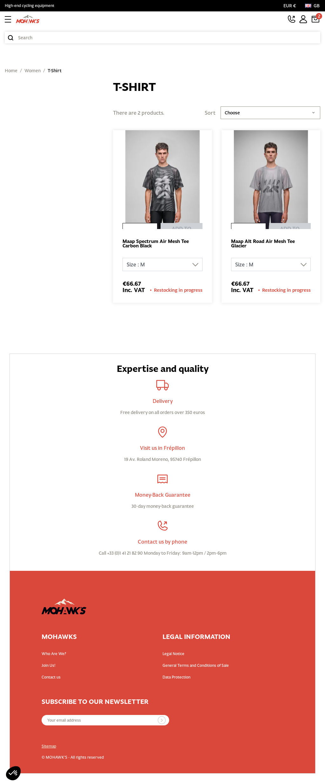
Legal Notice (173, 654)
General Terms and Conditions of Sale (195, 666)
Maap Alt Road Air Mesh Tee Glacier (265, 244)
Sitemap (49, 747)
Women (32, 70)
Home (11, 70)
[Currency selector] (291, 6)
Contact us (51, 678)
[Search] (162, 37)
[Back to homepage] (28, 19)
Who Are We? (54, 654)
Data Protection (176, 678)
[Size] (162, 265)
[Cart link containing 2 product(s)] (315, 19)
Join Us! (49, 666)
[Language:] (312, 6)
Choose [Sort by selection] (270, 113)
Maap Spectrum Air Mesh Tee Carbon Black (158, 244)
